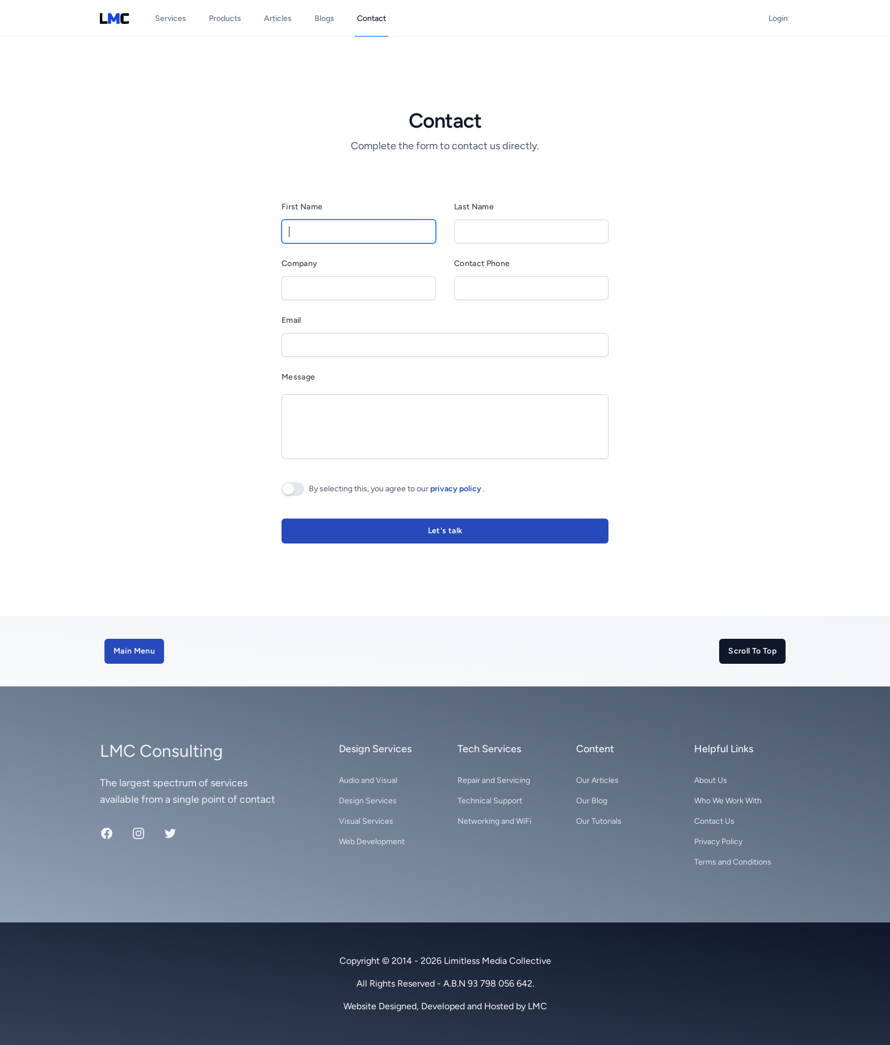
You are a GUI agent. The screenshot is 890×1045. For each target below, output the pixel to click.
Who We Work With (728, 801)
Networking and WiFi (494, 821)
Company (299, 263)
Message (298, 377)
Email (291, 320)
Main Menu (134, 651)
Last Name (474, 207)
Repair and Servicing (493, 780)
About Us (710, 780)
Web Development (372, 841)
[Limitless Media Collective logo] (115, 18)
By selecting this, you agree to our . (397, 489)
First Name (302, 207)
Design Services (368, 801)
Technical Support (489, 801)
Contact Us (714, 821)
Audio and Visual (368, 780)
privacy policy (456, 489)
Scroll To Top (752, 651)
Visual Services (366, 821)
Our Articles (597, 780)
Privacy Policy (718, 841)
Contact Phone (482, 263)
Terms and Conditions (732, 862)
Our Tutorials (599, 821)
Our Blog (591, 801)
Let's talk (445, 531)
